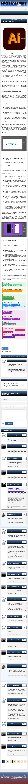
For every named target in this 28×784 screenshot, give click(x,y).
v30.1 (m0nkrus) (8, 285)
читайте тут (12, 371)
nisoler (8, 458)
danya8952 (9, 723)
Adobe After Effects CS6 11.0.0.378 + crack (11, 383)
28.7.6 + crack (16, 318)
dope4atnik (9, 514)
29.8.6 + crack (7, 312)
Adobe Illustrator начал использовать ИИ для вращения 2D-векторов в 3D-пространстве (16, 490)
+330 (5, 348)
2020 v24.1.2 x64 (20, 330)
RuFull (8, 446)
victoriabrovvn (10, 563)
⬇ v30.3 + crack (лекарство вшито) (12, 291)
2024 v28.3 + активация (10, 324)
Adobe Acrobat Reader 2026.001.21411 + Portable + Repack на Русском (13, 386)
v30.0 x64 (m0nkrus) (9, 299)
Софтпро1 (9, 484)
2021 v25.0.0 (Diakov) (9, 337)
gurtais (8, 627)
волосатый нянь (11, 599)
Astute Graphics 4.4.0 (13, 306)
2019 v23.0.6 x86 (8, 332)
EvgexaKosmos (10, 435)
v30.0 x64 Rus (7, 304)
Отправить (9, 423)
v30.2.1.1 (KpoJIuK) (8, 296)
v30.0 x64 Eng (16, 304)
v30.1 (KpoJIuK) (17, 285)
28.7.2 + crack (7, 318)
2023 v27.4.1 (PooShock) (18, 334)
